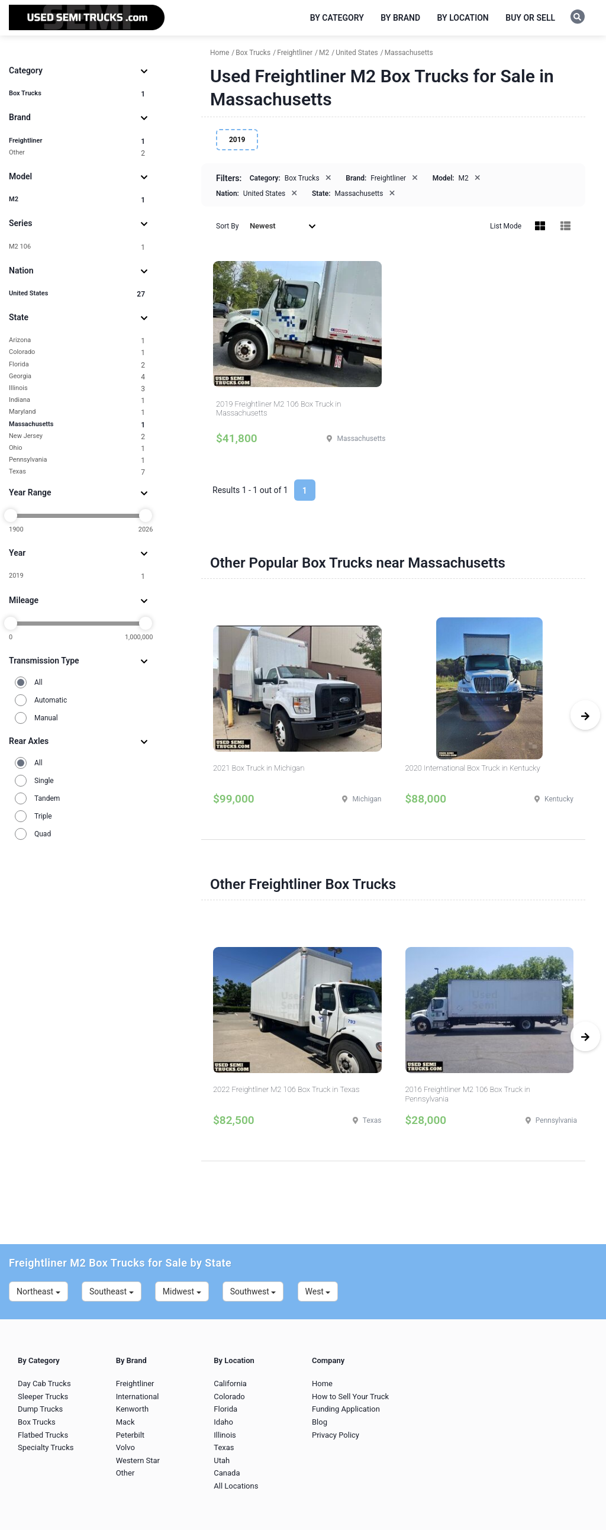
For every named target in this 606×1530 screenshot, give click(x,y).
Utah (222, 1460)
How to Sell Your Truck (350, 1396)
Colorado (77, 352)
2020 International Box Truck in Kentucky (472, 768)
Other (77, 153)
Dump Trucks (40, 1409)
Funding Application (346, 1409)
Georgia (77, 376)
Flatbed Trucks (43, 1435)
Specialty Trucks (45, 1447)
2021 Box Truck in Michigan (258, 768)
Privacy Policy (335, 1435)
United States (77, 293)
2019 (77, 576)
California (230, 1383)
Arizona (77, 340)
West (318, 1291)
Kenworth (132, 1409)
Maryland (77, 412)
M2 (77, 199)
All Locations (236, 1485)
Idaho (223, 1422)
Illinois (77, 388)
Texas (77, 472)
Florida (77, 364)
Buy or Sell (530, 17)
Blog (319, 1422)
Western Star (138, 1460)
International (137, 1396)
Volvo (125, 1447)
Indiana (77, 400)
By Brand (400, 17)
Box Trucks (77, 93)
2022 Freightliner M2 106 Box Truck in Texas (286, 1089)
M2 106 (77, 247)
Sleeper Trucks (43, 1396)
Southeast (111, 1291)
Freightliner (77, 141)
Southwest (253, 1291)
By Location (463, 17)
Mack (125, 1422)
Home (322, 1383)
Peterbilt (130, 1435)
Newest (283, 225)
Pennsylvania (77, 460)
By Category (337, 17)
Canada (227, 1472)
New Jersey (77, 436)
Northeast (38, 1291)
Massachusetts (77, 424)
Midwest (182, 1291)
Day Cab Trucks (44, 1383)
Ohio (77, 448)
